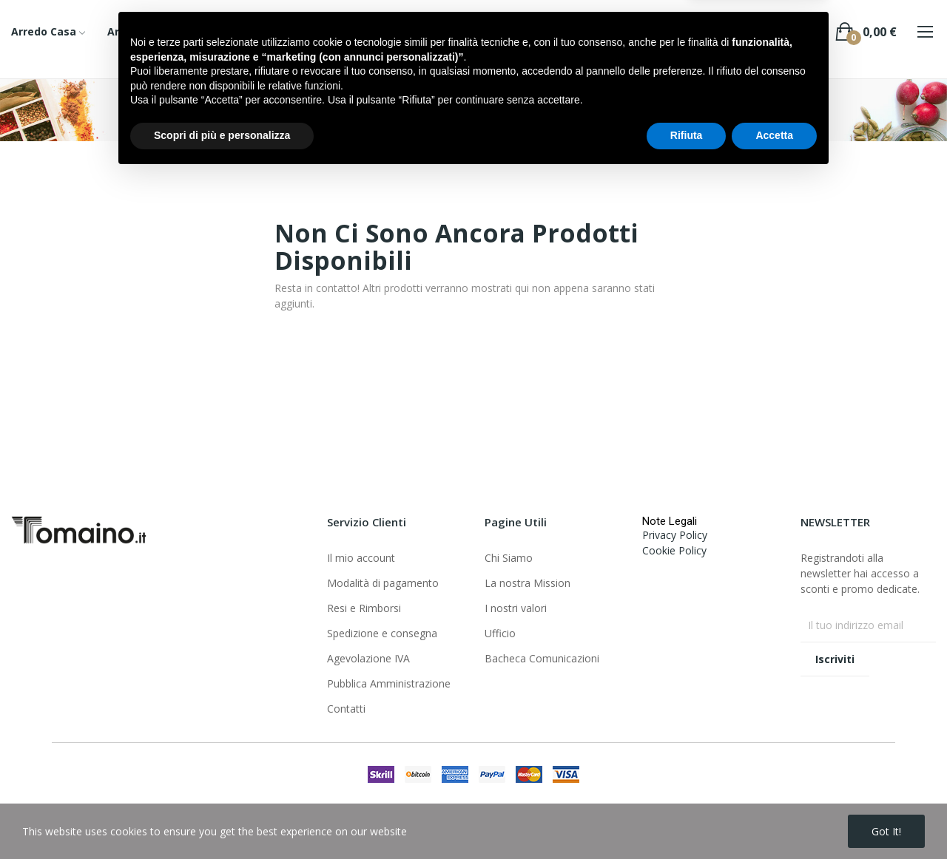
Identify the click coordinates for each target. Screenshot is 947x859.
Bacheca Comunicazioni (542, 658)
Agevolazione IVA (368, 658)
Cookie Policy (674, 550)
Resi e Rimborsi (364, 608)
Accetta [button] (774, 818)
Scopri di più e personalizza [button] (222, 818)
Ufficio (500, 633)
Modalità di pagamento (383, 583)
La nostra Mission (527, 583)
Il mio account (361, 558)
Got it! (886, 831)
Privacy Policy (674, 535)
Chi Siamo (509, 558)
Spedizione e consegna (382, 633)
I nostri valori (516, 608)
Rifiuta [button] (686, 818)
